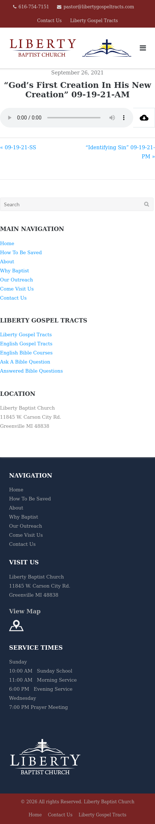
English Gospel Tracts (26, 343)
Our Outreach (16, 280)
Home (7, 243)
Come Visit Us (17, 289)
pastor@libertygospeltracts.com (99, 6)
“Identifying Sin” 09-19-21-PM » (120, 152)
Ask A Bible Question (25, 362)
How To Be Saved (21, 252)
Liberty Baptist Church (109, 801)
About (7, 261)
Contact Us (49, 20)
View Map (25, 611)
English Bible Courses (26, 353)
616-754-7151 (34, 6)
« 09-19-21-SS (18, 147)
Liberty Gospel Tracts (94, 20)
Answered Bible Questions (31, 371)
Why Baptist (14, 270)
